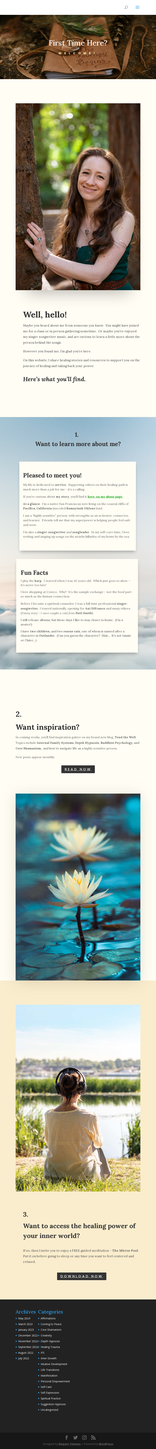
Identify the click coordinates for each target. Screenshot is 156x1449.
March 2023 (25, 1324)
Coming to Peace (51, 1324)
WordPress (106, 1444)
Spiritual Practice (51, 1398)
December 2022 (28, 1335)
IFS (42, 1352)
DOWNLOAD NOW (81, 1276)
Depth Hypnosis (50, 1341)
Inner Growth (49, 1358)
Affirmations (48, 1318)
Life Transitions (50, 1370)
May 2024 (24, 1318)
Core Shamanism (51, 1329)
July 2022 (23, 1358)
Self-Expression (50, 1392)
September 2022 (28, 1347)
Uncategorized (49, 1409)
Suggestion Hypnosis (53, 1404)
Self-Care (46, 1387)
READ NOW (78, 769)
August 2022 (25, 1352)
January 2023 (26, 1329)
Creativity (46, 1335)
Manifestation (49, 1375)
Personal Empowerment (55, 1381)
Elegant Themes (70, 1444)
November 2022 (28, 1341)
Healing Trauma (50, 1347)
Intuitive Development (54, 1364)
